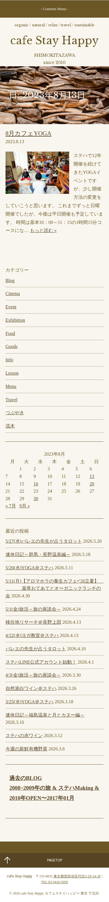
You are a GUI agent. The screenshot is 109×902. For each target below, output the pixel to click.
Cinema (13, 293)
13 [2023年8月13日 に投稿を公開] (92, 476)
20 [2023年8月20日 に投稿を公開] (92, 483)
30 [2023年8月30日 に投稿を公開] (35, 498)
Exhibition (15, 320)
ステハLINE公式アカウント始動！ (41, 662)
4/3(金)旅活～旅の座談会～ (33, 675)
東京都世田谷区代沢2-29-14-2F (77, 876)
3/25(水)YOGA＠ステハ (29, 701)
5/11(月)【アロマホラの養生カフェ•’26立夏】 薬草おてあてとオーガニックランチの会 (55, 588)
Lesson (12, 373)
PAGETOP (54, 860)
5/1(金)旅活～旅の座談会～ (33, 609)
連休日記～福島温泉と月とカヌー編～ (45, 715)
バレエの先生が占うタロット (36, 648)
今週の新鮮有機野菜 (26, 748)
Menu (11, 386)
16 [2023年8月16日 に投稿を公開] (35, 483)
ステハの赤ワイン (24, 735)
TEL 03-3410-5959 (54, 882)
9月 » (24, 505)
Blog (10, 280)
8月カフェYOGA (28, 133)
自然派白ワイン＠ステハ (31, 688)
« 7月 (11, 505)
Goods (12, 346)
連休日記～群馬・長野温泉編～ (38, 554)
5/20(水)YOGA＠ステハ (29, 567)
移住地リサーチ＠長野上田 (33, 622)
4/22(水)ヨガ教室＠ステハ (32, 635)
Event (11, 306)
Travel (11, 399)
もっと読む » (43, 230)
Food (10, 333)
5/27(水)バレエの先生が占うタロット (44, 541)
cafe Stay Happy (54, 41)
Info (9, 359)
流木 (10, 426)
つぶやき (15, 412)
